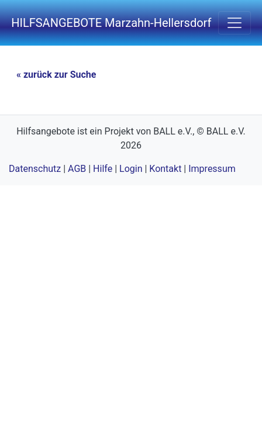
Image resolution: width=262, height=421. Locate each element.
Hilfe (102, 168)
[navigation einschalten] (234, 22)
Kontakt (165, 168)
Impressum (212, 168)
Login (130, 168)
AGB (77, 168)
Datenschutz (35, 168)
